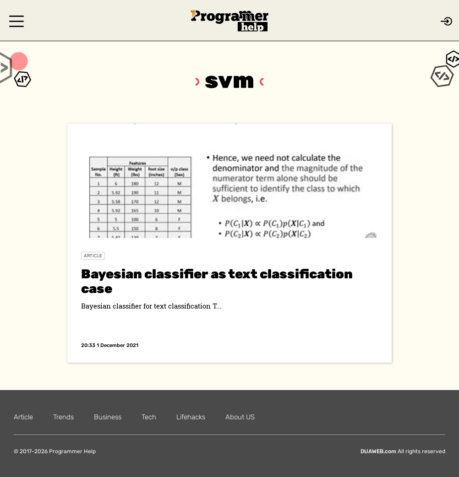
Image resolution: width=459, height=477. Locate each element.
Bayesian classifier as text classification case (217, 281)
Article (93, 256)
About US (240, 417)
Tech (149, 417)
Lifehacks (190, 417)
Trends (63, 417)
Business (107, 417)
